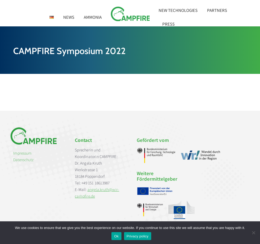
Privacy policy (138, 236)
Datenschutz (23, 159)
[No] (253, 232)
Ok (116, 236)
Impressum (22, 153)
